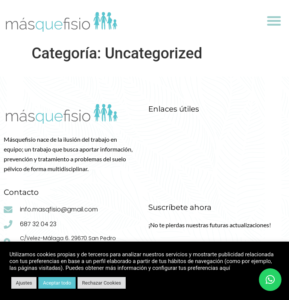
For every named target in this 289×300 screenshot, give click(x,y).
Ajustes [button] (24, 283)
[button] (274, 20)
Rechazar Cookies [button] (101, 283)
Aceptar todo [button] (57, 283)
